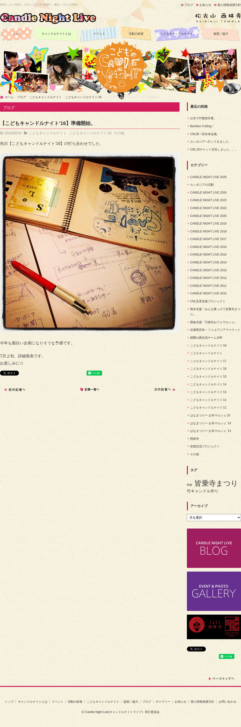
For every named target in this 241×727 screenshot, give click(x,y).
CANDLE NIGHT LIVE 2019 (208, 223)
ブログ (188, 5)
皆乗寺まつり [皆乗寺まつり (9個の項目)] (216, 483)
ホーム (9, 97)
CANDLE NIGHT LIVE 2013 (208, 270)
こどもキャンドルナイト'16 (83, 97)
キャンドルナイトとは (56, 33)
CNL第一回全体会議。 (205, 134)
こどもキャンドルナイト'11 (208, 407)
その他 (119, 133)
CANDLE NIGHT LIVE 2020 (208, 216)
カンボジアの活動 (202, 184)
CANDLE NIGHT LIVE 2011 (208, 286)
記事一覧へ (90, 389)
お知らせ (205, 5)
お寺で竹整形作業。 (203, 118)
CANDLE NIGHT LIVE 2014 (208, 262)
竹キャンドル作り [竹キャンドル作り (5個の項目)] (202, 491)
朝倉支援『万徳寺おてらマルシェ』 (213, 322)
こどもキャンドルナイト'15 (208, 376)
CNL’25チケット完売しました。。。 (214, 149)
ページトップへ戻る (221, 678)
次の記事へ (165, 389)
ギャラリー (163, 701)
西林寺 (194, 438)
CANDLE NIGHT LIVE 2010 (208, 293)
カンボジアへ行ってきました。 (210, 141)
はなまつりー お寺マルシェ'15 (210, 415)
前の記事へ (15, 389)
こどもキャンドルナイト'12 (208, 400)
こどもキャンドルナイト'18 (208, 345)
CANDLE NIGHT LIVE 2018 (208, 231)
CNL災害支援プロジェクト (208, 301)
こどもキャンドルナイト (176, 33)
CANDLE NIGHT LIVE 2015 (208, 254)
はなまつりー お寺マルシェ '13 (210, 431)
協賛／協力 (220, 33)
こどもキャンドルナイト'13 (208, 392)
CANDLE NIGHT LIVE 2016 (208, 247)
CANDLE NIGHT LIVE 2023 (208, 200)
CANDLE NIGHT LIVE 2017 (208, 239)
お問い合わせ (227, 701)
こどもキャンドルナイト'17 (208, 361)
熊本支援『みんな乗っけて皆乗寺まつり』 (215, 311)
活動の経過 (136, 33)
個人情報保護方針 (229, 5)
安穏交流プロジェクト (205, 446)
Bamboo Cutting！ (202, 126)
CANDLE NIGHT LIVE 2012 (208, 278)
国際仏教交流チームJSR (206, 337)
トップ (16, 33)
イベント (99, 33)
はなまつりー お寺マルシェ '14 (210, 423)
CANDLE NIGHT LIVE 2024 (208, 192)
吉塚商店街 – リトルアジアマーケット (215, 330)
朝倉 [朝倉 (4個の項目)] (189, 484)
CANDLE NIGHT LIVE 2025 (208, 177)
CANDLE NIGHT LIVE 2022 (208, 208)
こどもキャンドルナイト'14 (208, 384)
